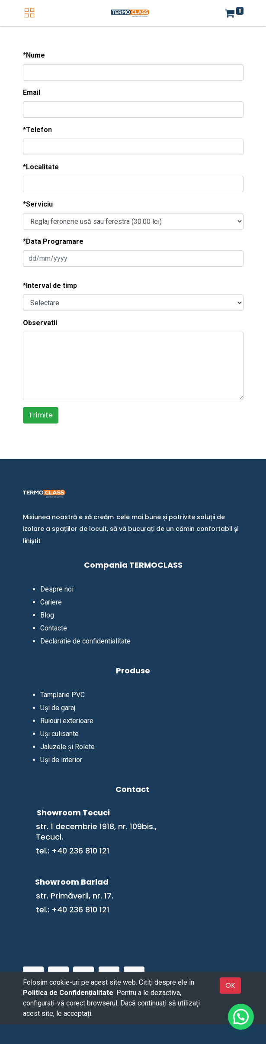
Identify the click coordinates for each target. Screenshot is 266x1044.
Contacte (53, 628)
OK (230, 985)
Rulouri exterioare (66, 721)
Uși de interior (61, 760)
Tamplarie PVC (62, 695)
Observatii (40, 323)
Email (31, 92)
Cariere (51, 602)
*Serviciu (38, 204)
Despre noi (57, 589)
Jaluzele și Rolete (67, 747)
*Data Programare (53, 241)
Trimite (41, 415)
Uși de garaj (57, 708)
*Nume (34, 55)
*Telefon (37, 130)
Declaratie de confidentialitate (85, 641)
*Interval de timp (50, 285)
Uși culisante (59, 734)
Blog (47, 615)
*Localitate (41, 167)
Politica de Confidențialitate (68, 993)
